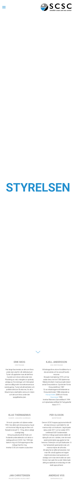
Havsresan (54, 397)
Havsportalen (51, 395)
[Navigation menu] (4, 7)
